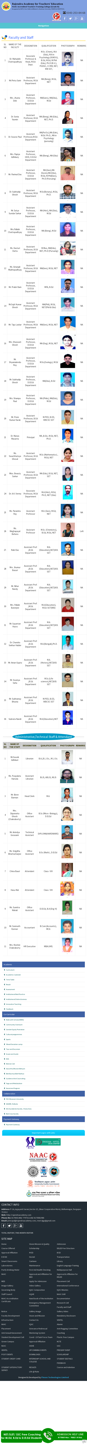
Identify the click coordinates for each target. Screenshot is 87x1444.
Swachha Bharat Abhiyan (14, 1069)
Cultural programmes (13, 1034)
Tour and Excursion (12, 1049)
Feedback (8, 1009)
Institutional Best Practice (14, 994)
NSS (6, 1059)
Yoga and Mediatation (13, 1083)
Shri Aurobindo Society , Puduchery (18, 1109)
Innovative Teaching (12, 1004)
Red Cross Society (11, 1114)
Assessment (9, 989)
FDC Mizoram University (14, 1099)
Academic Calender (12, 975)
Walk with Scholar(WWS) (14, 1020)
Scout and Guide (11, 1054)
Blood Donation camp (13, 1044)
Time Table (9, 980)
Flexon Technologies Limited (55, 1377)
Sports (7, 1039)
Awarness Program (12, 1088)
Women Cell (9, 1064)
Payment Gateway (12, 1124)
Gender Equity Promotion (14, 1029)
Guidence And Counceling (14, 1078)
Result (7, 984)
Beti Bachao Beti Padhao (14, 1074)
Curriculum (9, 970)
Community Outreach (13, 1025)
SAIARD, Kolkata (11, 1104)
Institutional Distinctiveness (15, 999)
